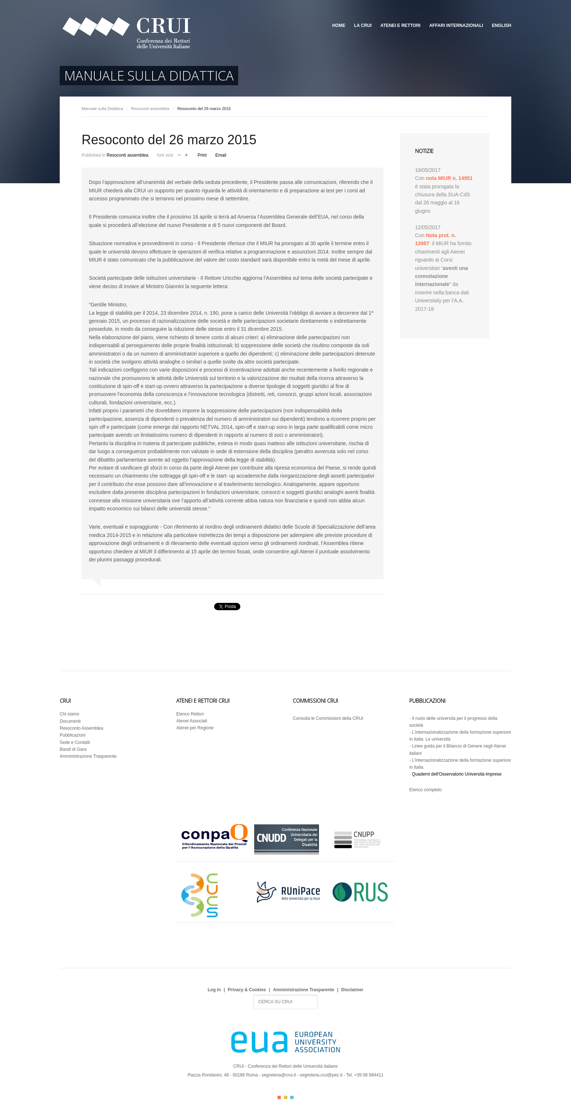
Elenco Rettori (190, 714)
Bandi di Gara (73, 749)
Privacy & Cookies (247, 989)
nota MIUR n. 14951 (449, 178)
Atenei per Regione (195, 727)
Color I (279, 1097)
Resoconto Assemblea (81, 728)
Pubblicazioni (73, 735)
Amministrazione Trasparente (88, 756)
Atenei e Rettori (400, 25)
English (501, 25)
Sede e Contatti (75, 742)
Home (338, 25)
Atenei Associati (191, 720)
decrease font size (179, 154)
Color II (285, 1097)
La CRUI (362, 25)
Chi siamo (69, 714)
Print (202, 155)
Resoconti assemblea (150, 108)
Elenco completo (425, 789)
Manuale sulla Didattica (102, 108)
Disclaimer (352, 989)
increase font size (186, 154)
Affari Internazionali (456, 25)
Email (220, 155)
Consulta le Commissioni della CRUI (328, 718)
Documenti (70, 721)
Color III (292, 1097)
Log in (214, 989)
